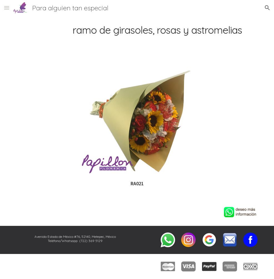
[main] (137, 30)
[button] (6, 7)
